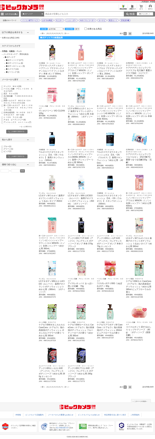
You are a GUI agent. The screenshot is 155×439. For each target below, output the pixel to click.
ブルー (7, 146)
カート (141, 8)
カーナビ (102, 20)
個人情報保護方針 (62, 428)
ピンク (7, 151)
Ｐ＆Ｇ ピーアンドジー (15, 120)
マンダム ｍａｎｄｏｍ (76, 106)
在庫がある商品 (10, 38)
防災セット (113, 20)
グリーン (8, 149)
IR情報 (152, 2)
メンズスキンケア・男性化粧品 (16, 54)
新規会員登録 (123, 8)
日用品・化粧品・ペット (12, 51)
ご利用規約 (145, 2)
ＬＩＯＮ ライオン (13, 117)
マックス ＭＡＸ (12, 86)
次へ (66, 33)
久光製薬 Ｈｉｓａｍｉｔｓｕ (49, 63)
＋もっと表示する (25, 126)
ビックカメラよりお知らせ (89, 415)
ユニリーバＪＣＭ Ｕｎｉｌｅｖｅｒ (81, 236)
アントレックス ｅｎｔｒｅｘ (17, 122)
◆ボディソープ (12, 60)
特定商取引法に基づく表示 (115, 415)
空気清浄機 (125, 20)
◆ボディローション (14, 66)
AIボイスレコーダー (87, 20)
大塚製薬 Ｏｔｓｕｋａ (47, 150)
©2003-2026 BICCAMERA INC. (77, 437)
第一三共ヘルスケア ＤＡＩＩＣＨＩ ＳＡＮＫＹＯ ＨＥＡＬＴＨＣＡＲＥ (18, 107)
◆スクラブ (10, 69)
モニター (59, 20)
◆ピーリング (11, 72)
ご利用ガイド (132, 8)
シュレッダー (71, 20)
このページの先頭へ (140, 401)
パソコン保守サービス (30, 20)
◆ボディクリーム (13, 63)
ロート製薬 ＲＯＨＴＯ (134, 279)
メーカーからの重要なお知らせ (60, 415)
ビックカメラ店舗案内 (34, 415)
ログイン (150, 8)
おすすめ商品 (47, 20)
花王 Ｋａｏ (11, 93)
